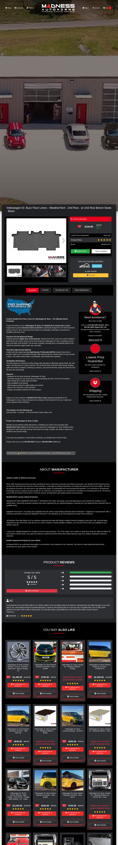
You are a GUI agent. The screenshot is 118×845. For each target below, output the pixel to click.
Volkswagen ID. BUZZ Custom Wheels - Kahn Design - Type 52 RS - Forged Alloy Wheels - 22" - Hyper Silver (18, 797)
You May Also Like (62, 290)
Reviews (46, 290)
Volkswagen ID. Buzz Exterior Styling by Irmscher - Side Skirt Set (18, 731)
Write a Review (31, 590)
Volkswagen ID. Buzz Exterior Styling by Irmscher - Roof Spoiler (45, 795)
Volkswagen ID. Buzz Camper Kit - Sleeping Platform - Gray (100, 730)
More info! (107, 235)
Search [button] (96, 8)
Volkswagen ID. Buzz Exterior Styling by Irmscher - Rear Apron (72, 795)
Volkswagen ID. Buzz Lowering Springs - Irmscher (72, 730)
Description (32, 290)
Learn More (97, 266)
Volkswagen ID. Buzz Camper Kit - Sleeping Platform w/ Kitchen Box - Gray (100, 795)
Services (19, 8)
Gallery (30, 8)
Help (86, 8)
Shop (8, 8)
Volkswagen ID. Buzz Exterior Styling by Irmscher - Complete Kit (100, 666)
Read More (95, 371)
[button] (63, 240)
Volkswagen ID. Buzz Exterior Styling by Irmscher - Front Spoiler (45, 666)
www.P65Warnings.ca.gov (61, 453)
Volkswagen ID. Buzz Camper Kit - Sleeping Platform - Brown (45, 731)
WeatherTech (106, 244)
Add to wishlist (101, 251)
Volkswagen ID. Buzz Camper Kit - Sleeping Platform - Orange (72, 666)
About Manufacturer (83, 290)
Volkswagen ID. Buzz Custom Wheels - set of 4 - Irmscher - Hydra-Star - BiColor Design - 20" (18, 667)
